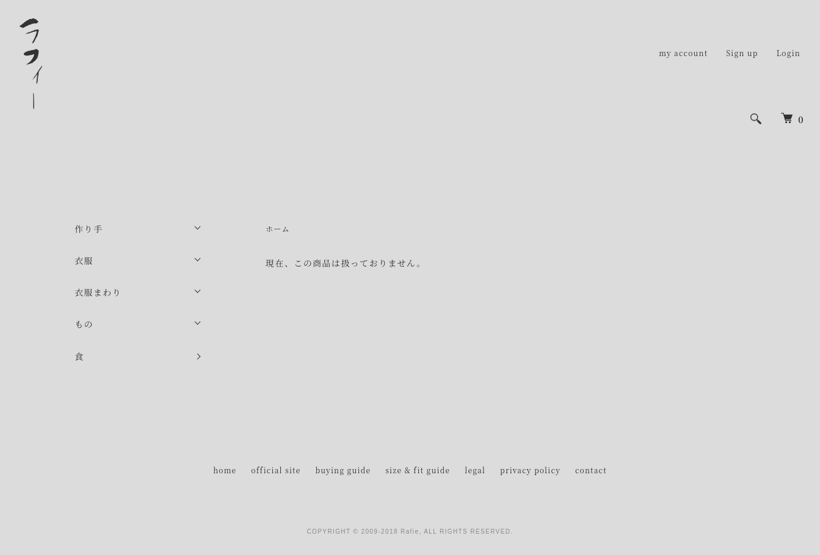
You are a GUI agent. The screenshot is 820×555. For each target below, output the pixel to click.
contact (591, 470)
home (224, 470)
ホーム (278, 228)
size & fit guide (417, 470)
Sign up (742, 53)
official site (275, 470)
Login (788, 53)
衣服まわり (98, 292)
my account (683, 53)
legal (475, 470)
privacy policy (530, 470)
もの (83, 324)
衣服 (83, 260)
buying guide (343, 470)
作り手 (88, 229)
